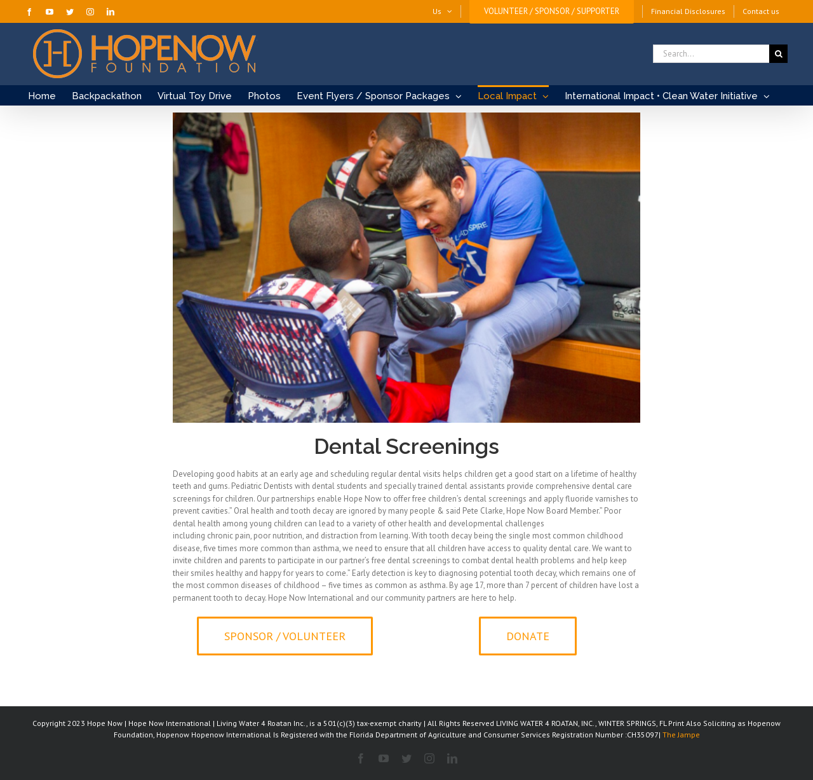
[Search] (778, 53)
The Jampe (681, 734)
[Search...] (711, 53)
